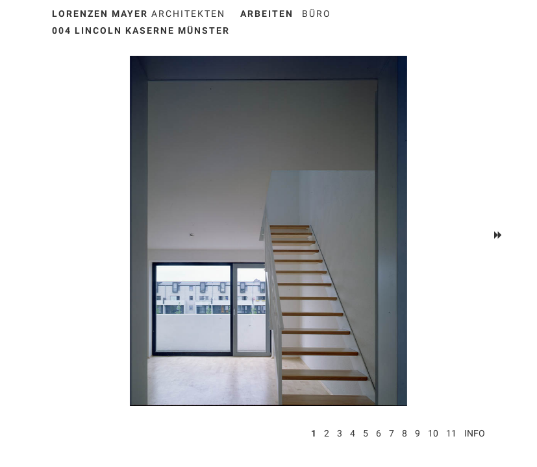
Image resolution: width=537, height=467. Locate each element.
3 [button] (339, 433)
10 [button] (433, 433)
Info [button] (474, 433)
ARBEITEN (266, 13)
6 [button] (378, 433)
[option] (268, 231)
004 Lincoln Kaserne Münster (141, 30)
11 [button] (451, 433)
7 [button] (391, 433)
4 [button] (352, 433)
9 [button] (417, 433)
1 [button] (313, 433)
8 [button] (404, 433)
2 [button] (326, 433)
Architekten (138, 13)
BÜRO (316, 13)
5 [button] (365, 433)
